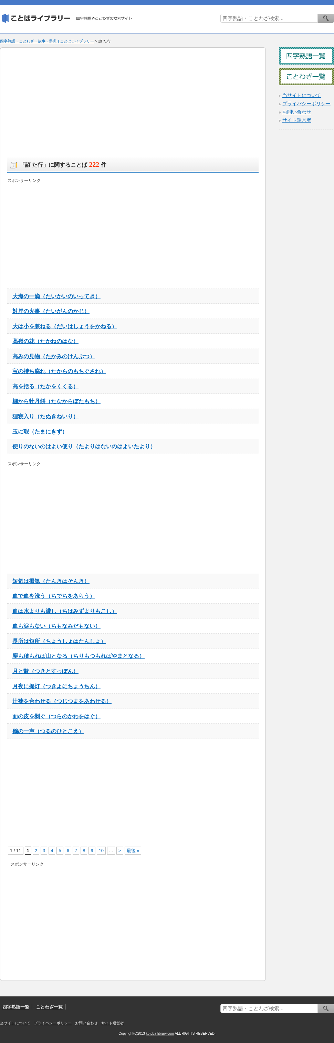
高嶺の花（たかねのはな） (45, 341)
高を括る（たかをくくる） (45, 386)
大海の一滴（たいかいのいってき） (56, 296)
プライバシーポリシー (306, 103)
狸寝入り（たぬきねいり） (45, 416)
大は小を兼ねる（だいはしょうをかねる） (64, 326)
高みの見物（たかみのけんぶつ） (53, 356)
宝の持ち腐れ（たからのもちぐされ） (59, 371)
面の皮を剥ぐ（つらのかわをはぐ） (56, 716)
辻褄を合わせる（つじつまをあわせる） (62, 701)
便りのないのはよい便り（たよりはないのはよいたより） (84, 446)
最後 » (133, 850)
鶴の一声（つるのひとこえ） (48, 731)
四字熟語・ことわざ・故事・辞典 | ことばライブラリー (47, 41)
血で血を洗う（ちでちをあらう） (53, 596)
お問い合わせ (296, 112)
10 (101, 850)
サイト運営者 (296, 120)
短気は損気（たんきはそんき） (51, 581)
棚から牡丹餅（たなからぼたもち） (56, 401)
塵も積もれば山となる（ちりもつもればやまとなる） (78, 656)
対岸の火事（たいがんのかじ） (51, 311)
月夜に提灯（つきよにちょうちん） (56, 686)
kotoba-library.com (160, 1033)
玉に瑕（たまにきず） (39, 431)
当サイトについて (301, 95)
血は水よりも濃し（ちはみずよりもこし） (64, 611)
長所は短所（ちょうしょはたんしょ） (59, 641)
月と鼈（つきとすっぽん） (45, 671)
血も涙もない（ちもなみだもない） (56, 626)
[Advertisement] (87, 103)
